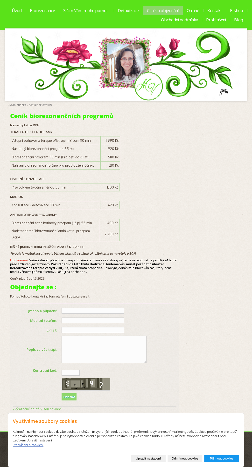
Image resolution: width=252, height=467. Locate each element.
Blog (238, 19)
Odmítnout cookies (185, 458)
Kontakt (214, 10)
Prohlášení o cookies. (28, 445)
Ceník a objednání (163, 10)
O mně (193, 10)
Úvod (17, 10)
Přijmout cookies (221, 458)
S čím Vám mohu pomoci (86, 10)
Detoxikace (128, 10)
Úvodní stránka (17, 105)
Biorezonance (42, 10)
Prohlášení (216, 19)
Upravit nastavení (148, 458)
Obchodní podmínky (179, 19)
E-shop (236, 10)
